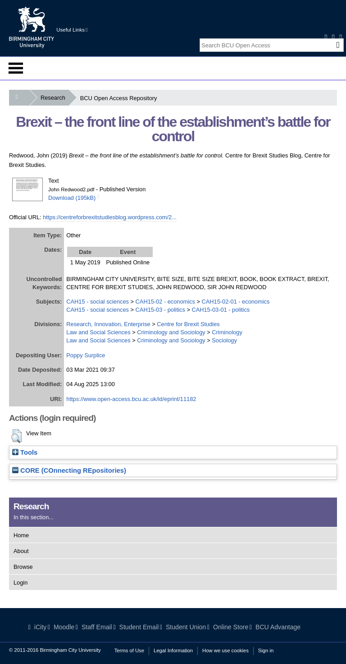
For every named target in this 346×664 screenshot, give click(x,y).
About (21, 551)
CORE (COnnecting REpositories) (69, 470)
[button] (16, 436)
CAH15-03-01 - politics (220, 309)
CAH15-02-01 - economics (236, 301)
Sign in (265, 650)
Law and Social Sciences (98, 332)
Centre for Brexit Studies (188, 324)
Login (20, 582)
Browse (23, 566)
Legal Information (173, 650)
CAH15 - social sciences (97, 301)
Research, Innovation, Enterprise (108, 324)
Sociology (224, 340)
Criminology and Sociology (171, 332)
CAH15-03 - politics (160, 309)
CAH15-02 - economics (165, 301)
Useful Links (71, 29)
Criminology (227, 332)
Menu (16, 68)
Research (55, 98)
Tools (24, 452)
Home (21, 535)
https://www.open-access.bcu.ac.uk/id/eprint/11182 (131, 399)
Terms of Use (129, 650)
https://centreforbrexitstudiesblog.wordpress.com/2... (110, 217)
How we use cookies (225, 650)
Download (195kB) (72, 197)
